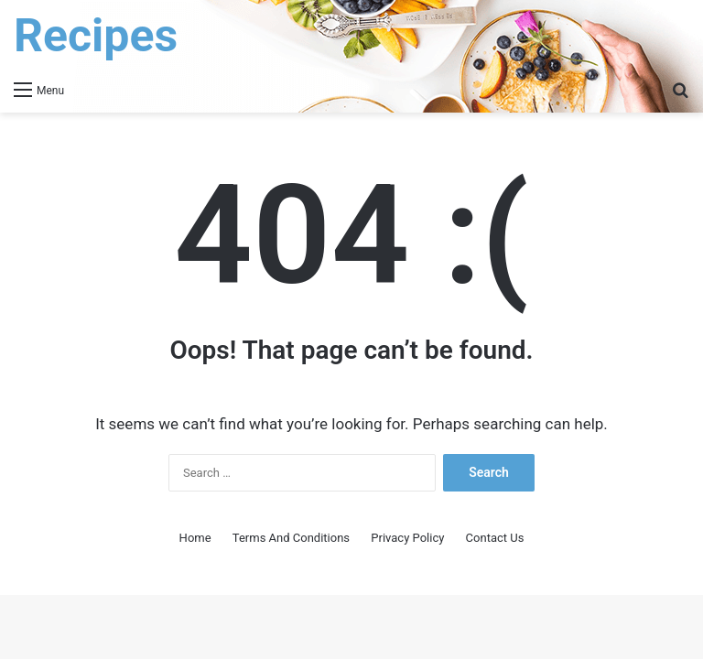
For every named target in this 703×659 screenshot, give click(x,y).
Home (195, 538)
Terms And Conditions (291, 538)
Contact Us (495, 538)
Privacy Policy (407, 538)
